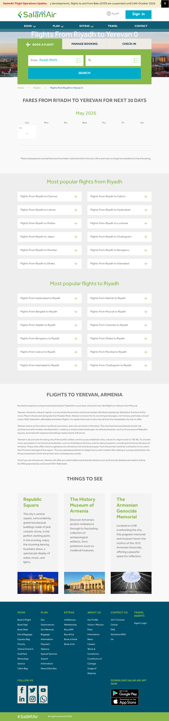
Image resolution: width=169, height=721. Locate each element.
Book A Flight (24, 620)
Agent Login (140, 623)
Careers (91, 644)
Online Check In (25, 649)
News (90, 639)
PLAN (56, 26)
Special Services (49, 654)
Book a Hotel (70, 639)
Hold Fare (22, 654)
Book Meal (22, 630)
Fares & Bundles (49, 669)
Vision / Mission (95, 625)
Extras (84, 26)
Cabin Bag (22, 669)
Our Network (47, 630)
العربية (113, 13)
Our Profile (92, 620)
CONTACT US (141, 28)
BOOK (28, 26)
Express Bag (23, 639)
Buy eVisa (69, 635)
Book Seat (22, 625)
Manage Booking (84, 44)
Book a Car (69, 644)
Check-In (129, 44)
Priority (21, 644)
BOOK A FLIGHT (40, 44)
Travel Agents (113, 28)
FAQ (113, 630)
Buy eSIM (68, 630)
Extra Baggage (24, 635)
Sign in (138, 15)
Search (84, 73)
